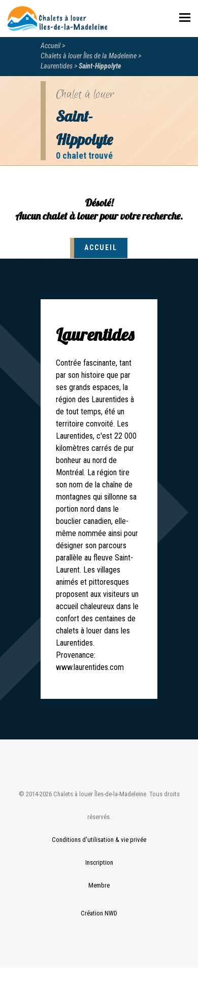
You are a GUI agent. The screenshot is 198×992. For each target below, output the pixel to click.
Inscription (99, 862)
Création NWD (99, 913)
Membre (99, 885)
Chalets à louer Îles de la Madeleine (89, 56)
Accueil (50, 46)
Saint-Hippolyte (100, 66)
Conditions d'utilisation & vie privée (99, 839)
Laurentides (57, 66)
